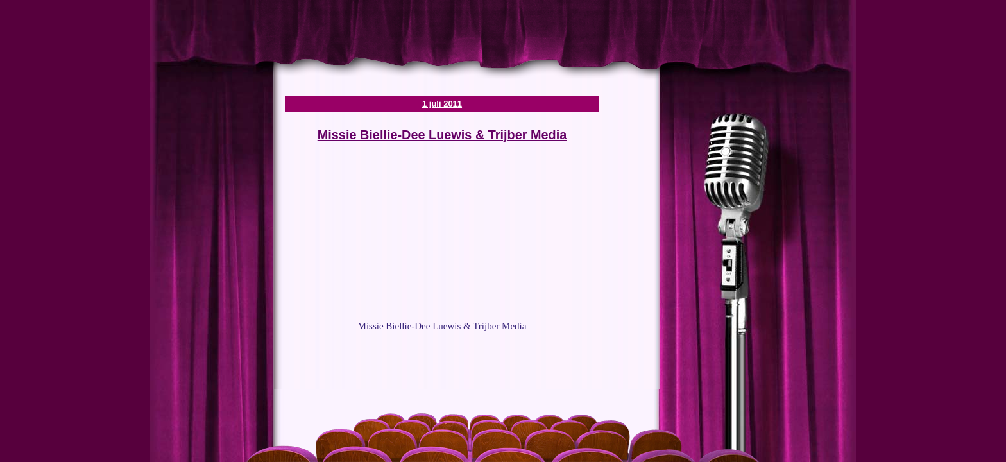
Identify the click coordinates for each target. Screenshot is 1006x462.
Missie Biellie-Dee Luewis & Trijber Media (442, 135)
